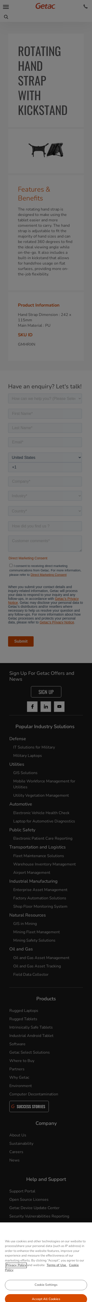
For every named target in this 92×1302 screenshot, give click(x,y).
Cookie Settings (46, 1296)
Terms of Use (57, 1277)
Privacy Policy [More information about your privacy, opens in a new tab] (16, 1277)
